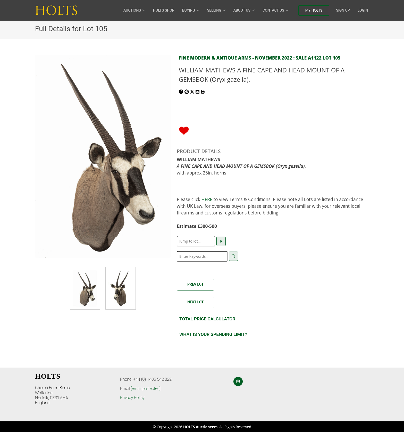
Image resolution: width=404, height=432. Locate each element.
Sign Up (343, 10)
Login (363, 10)
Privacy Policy (132, 397)
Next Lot (195, 302)
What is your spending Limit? (213, 334)
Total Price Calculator (207, 318)
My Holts (314, 10)
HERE (207, 199)
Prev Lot (195, 284)
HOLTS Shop (163, 10)
